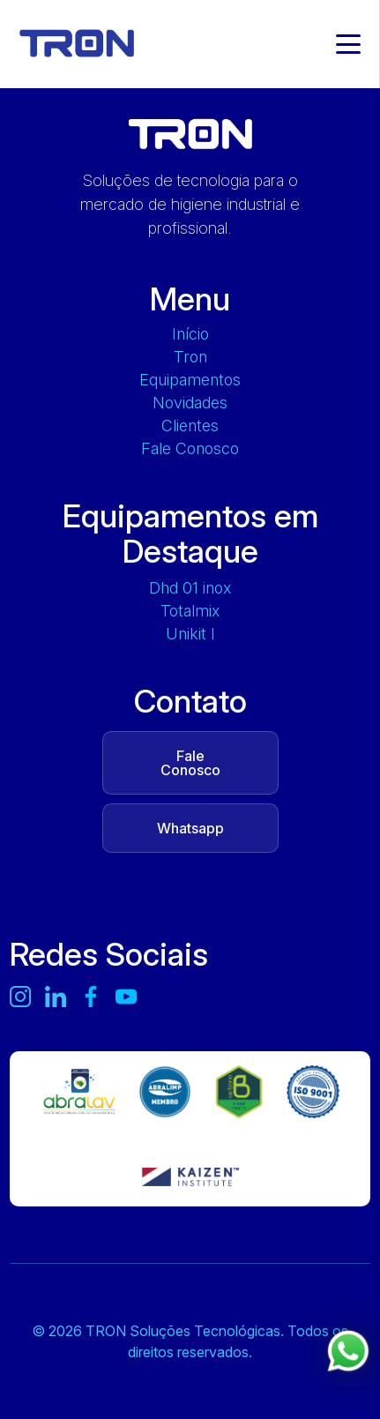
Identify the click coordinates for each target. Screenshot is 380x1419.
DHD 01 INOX (190, 588)
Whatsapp (190, 828)
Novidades (190, 403)
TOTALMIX (190, 611)
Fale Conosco (190, 449)
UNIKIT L (190, 634)
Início (190, 334)
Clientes (190, 426)
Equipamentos (190, 380)
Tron (190, 357)
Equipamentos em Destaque (190, 534)
